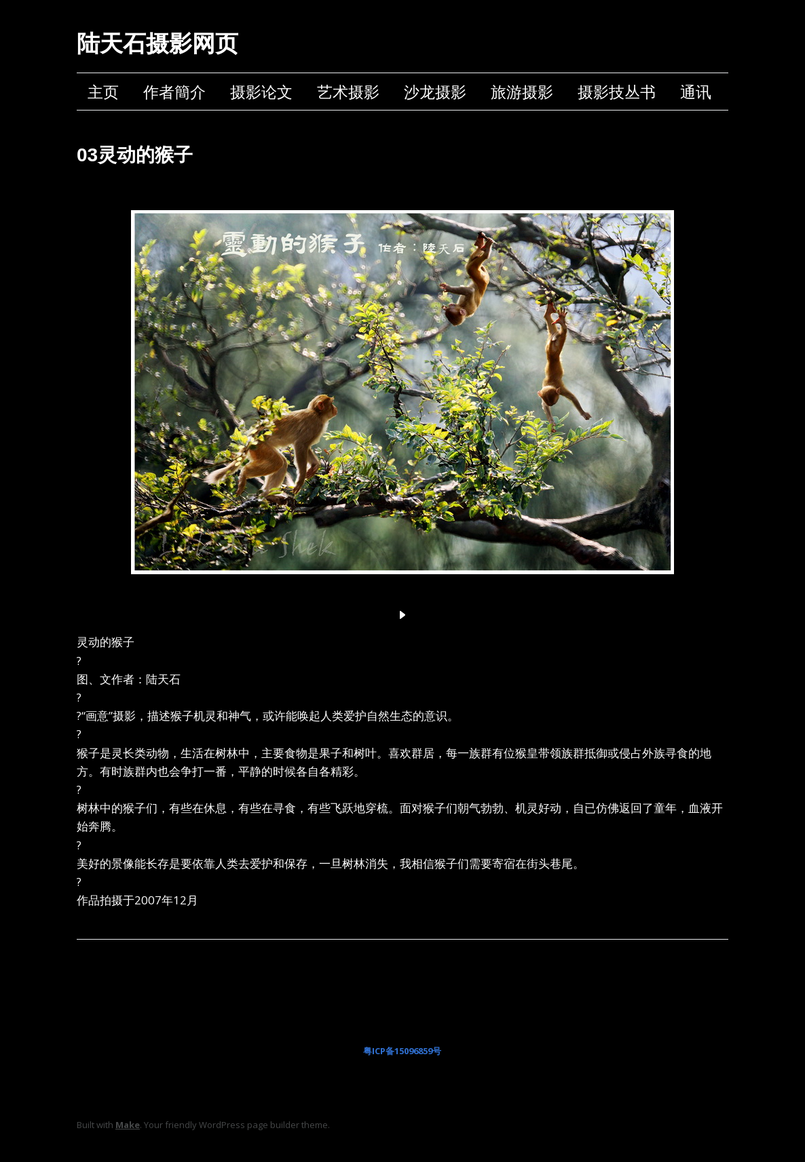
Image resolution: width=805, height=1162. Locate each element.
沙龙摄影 (435, 91)
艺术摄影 (348, 91)
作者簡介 (174, 91)
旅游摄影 (522, 91)
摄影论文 (261, 91)
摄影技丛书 (617, 91)
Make (127, 1125)
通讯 (695, 91)
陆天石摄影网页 (157, 43)
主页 (103, 91)
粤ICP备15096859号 (402, 1051)
